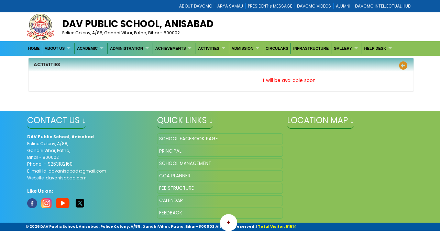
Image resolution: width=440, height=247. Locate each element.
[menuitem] (34, 48)
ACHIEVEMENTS (170, 48)
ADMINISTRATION (126, 48)
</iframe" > (350, 167)
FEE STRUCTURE (176, 188)
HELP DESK (375, 48)
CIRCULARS (277, 48)
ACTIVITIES (208, 48)
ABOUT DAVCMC (195, 6)
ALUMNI (343, 6)
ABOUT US (55, 48)
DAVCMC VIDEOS (314, 6)
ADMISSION (242, 48)
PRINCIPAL (170, 151)
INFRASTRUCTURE (311, 48)
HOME (34, 48)
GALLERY (343, 48)
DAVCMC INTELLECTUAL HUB (383, 6)
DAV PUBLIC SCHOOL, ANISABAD (137, 24)
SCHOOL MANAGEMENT (185, 163)
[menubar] (211, 48)
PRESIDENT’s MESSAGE (270, 6)
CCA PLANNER (174, 176)
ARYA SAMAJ (230, 6)
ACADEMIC (87, 48)
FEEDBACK (170, 213)
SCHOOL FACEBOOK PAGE (188, 139)
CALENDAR (171, 200)
